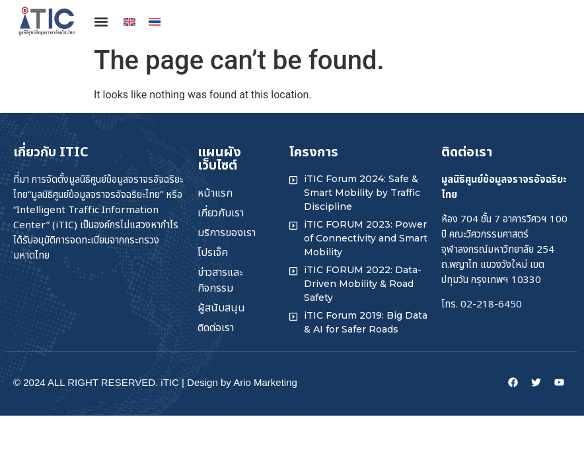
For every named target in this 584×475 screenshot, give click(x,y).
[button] (101, 21)
